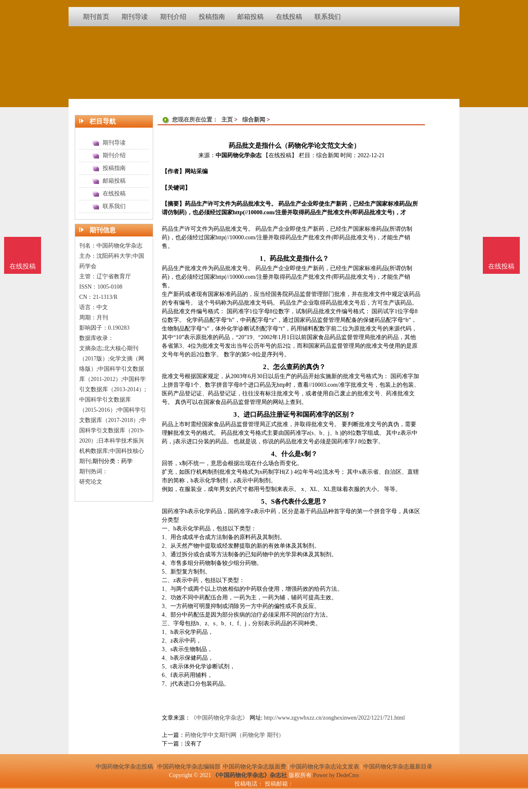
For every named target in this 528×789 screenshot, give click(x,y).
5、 (266, 501)
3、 (238, 414)
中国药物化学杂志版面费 (254, 767)
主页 (227, 120)
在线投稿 (501, 266)
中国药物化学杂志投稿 (124, 767)
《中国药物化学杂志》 (219, 718)
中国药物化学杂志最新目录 (397, 767)
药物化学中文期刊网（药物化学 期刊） (234, 735)
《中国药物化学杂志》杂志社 (249, 775)
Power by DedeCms (336, 775)
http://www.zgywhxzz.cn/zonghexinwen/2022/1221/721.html (334, 718)
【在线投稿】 (280, 155)
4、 (276, 454)
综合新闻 (253, 120)
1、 (264, 258)
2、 (268, 367)
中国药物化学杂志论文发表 (324, 767)
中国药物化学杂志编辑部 (188, 767)
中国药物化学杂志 (239, 155)
